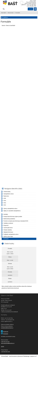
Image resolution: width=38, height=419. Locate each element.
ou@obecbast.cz (8, 321)
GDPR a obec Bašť (8, 236)
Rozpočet (5, 225)
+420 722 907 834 (8, 318)
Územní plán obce (8, 227)
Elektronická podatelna (9, 218)
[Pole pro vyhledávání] (17, 9)
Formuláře (6, 238)
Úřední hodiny (6, 191)
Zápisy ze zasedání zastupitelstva (11, 210)
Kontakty (5, 214)
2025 (4, 198)
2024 (4, 200)
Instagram (4, 333)
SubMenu (5, 17)
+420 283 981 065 (9, 319)
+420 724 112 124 (5, 341)
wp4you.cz (33, 356)
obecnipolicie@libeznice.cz (7, 343)
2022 (4, 205)
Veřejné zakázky (7, 230)
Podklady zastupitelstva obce (10, 234)
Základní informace (8, 232)
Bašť (12, 3)
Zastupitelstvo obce (8, 193)
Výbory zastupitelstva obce (10, 208)
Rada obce (6, 196)
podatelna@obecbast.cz (7, 327)
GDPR (2, 346)
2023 (4, 202)
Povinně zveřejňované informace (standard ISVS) (15, 221)
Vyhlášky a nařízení (8, 223)
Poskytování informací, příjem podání (12, 216)
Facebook (4, 331)
